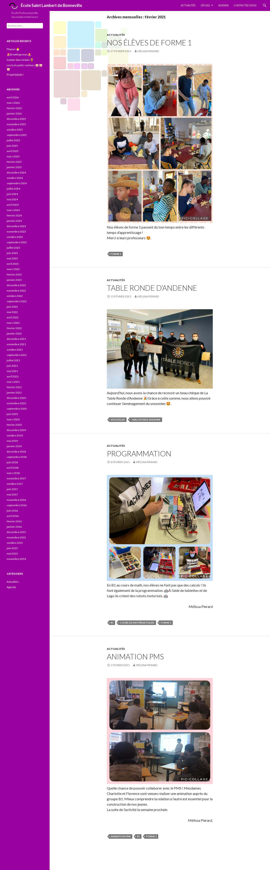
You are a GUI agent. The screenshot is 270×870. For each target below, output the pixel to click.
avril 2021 (13, 376)
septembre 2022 (17, 301)
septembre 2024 (17, 183)
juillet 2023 (13, 247)
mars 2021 (13, 381)
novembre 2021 (16, 344)
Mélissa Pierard (148, 51)
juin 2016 (12, 510)
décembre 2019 (16, 430)
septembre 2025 (17, 135)
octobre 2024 (15, 178)
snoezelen (118, 419)
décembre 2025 (16, 119)
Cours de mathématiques (137, 622)
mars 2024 (13, 210)
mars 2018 (13, 473)
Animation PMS (135, 656)
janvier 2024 (14, 220)
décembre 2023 (16, 226)
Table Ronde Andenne (145, 419)
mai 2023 (12, 258)
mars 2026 (13, 102)
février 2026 (14, 108)
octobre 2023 (15, 237)
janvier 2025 (14, 167)
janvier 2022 (14, 333)
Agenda (223, 5)
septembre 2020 (17, 408)
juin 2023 (12, 253)
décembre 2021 (16, 339)
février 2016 (14, 521)
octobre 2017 (15, 483)
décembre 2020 (16, 398)
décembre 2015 (16, 532)
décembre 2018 (16, 451)
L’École (205, 5)
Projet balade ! (15, 74)
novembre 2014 (16, 559)
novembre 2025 (16, 124)
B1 (112, 622)
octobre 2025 (15, 129)
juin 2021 (12, 365)
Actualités (188, 5)
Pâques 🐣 (13, 49)
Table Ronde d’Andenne (152, 287)
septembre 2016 (17, 505)
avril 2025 (13, 151)
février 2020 (14, 424)
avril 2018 (13, 467)
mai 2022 (12, 312)
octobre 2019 (15, 435)
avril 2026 (13, 97)
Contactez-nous (245, 5)
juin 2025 (12, 145)
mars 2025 (13, 156)
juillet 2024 (13, 188)
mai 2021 (12, 371)
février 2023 (14, 274)
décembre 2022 (16, 285)
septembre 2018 (17, 457)
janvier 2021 (14, 392)
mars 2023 (13, 269)
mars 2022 (13, 322)
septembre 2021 (17, 355)
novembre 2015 (16, 537)
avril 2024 (13, 204)
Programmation (139, 453)
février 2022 (14, 328)
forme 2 (166, 622)
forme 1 (116, 253)
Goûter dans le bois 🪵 (20, 59)
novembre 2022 (16, 290)
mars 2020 (13, 419)
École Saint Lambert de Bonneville (44, 6)
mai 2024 (12, 199)
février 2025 (14, 161)
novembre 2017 (16, 478)
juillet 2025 (13, 140)
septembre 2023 (17, 242)
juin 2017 (12, 489)
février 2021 (14, 387)
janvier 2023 (14, 280)
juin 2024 (12, 194)
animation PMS (121, 836)
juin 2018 (12, 462)
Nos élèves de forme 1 (149, 42)
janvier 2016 (14, 526)
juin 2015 (12, 548)
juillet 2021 (13, 360)
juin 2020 (12, 414)
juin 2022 (12, 306)
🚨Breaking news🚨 (19, 54)
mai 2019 (12, 440)
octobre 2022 (15, 296)
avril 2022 (13, 317)
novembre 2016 (16, 500)
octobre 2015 (15, 542)
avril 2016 (13, 516)
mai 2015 (12, 553)
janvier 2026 (14, 113)
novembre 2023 (16, 231)
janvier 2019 (14, 446)
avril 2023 (13, 263)
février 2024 (14, 215)
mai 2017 (12, 494)
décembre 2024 (16, 172)
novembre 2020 (16, 403)
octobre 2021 (15, 349)
